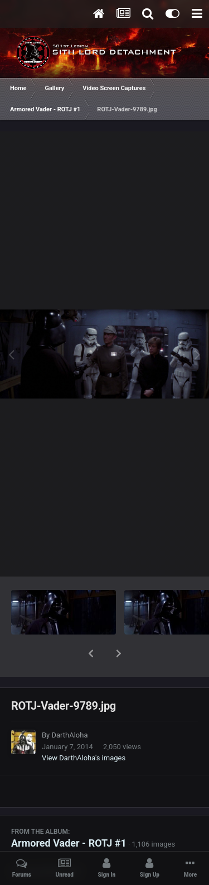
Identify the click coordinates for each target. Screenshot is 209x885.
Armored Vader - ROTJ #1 (69, 814)
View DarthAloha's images (83, 729)
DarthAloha (69, 706)
